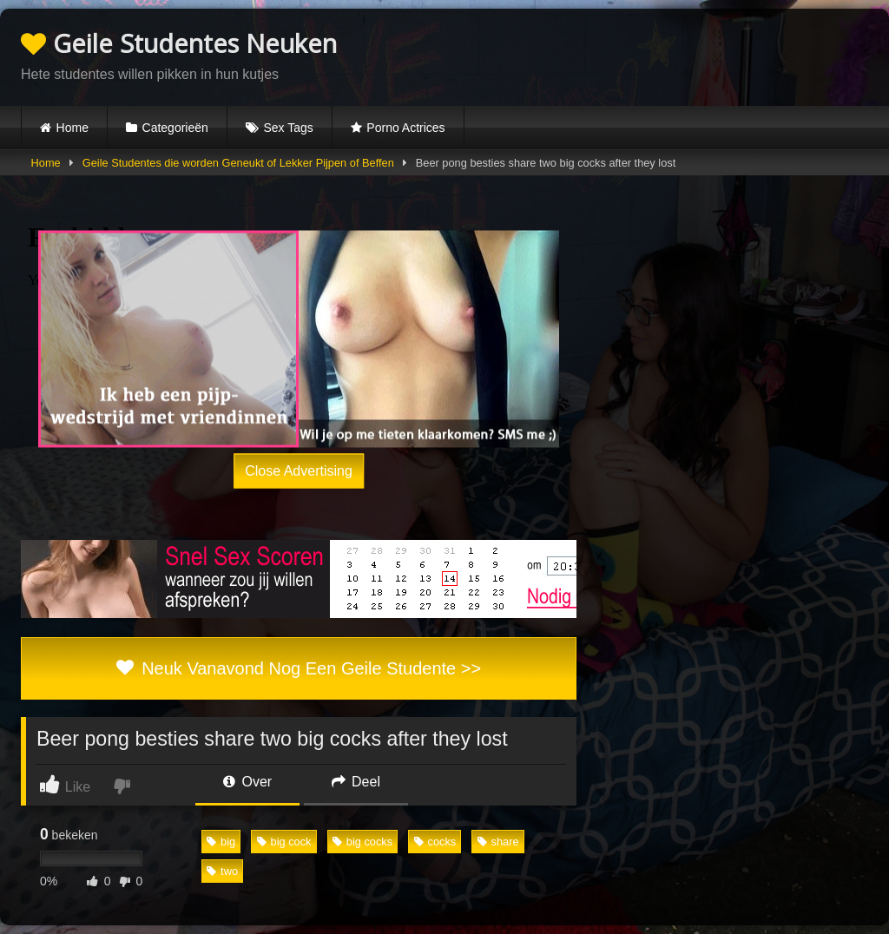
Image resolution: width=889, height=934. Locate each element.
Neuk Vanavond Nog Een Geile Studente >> (298, 668)
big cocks (362, 841)
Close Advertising (298, 471)
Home (72, 128)
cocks (435, 841)
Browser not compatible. (665, 55)
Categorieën (175, 128)
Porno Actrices (405, 128)
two (222, 871)
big (221, 841)
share (498, 841)
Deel (356, 781)
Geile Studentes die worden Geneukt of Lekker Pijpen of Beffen (238, 162)
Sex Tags (288, 128)
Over (247, 781)
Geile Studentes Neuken (179, 43)
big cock (284, 841)
